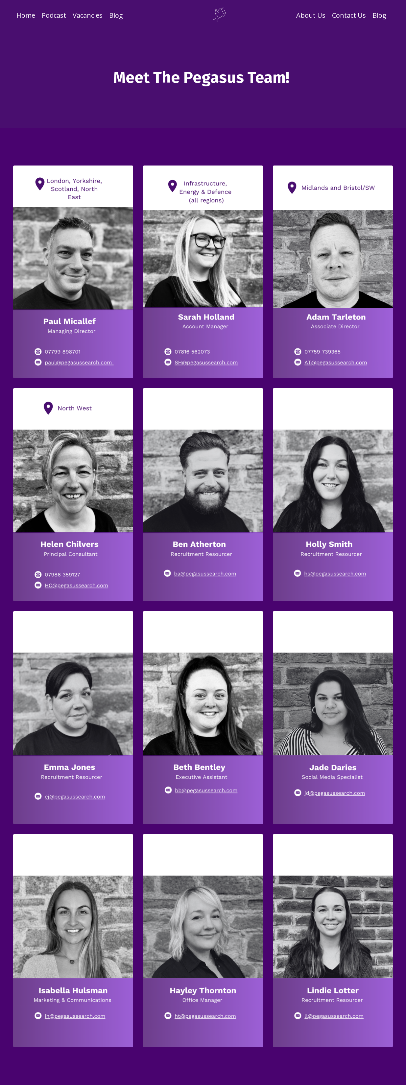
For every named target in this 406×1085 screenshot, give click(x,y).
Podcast (54, 15)
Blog (116, 15)
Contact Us (349, 15)
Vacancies (88, 15)
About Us (310, 15)
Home (25, 15)
